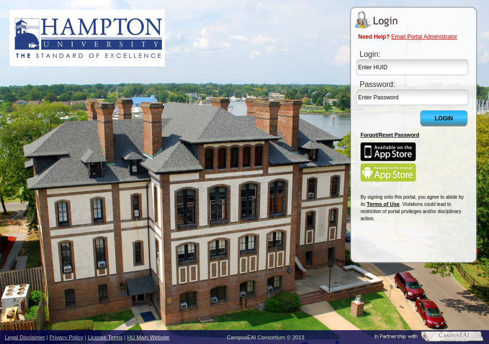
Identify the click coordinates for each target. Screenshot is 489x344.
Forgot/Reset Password (390, 135)
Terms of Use (383, 204)
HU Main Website (148, 337)
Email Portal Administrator (424, 36)
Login (444, 118)
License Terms (105, 337)
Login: (370, 54)
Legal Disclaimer (25, 337)
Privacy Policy (67, 337)
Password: (377, 84)
